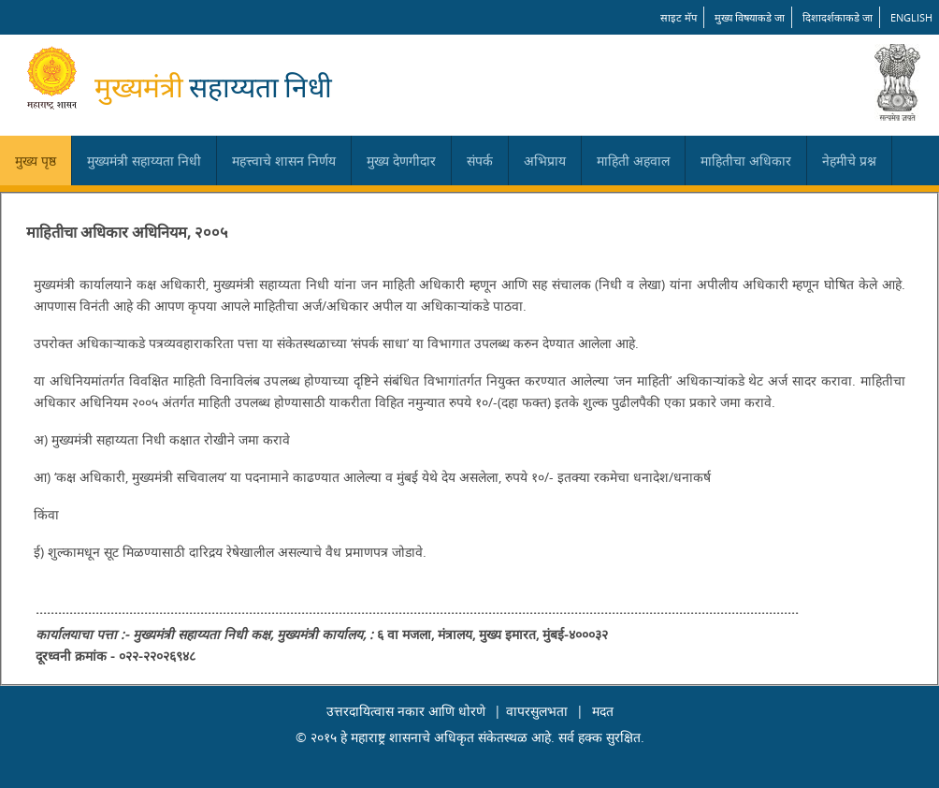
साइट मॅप (678, 17)
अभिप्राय (545, 160)
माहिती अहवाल (633, 160)
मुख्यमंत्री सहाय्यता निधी (144, 160)
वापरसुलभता (537, 711)
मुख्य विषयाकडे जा (750, 17)
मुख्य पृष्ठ (35, 160)
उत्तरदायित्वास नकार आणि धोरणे (405, 711)
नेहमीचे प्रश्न (849, 160)
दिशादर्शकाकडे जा (837, 17)
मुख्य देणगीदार (401, 160)
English (911, 17)
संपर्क (480, 160)
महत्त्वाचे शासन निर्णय (284, 160)
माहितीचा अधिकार (746, 160)
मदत (603, 711)
